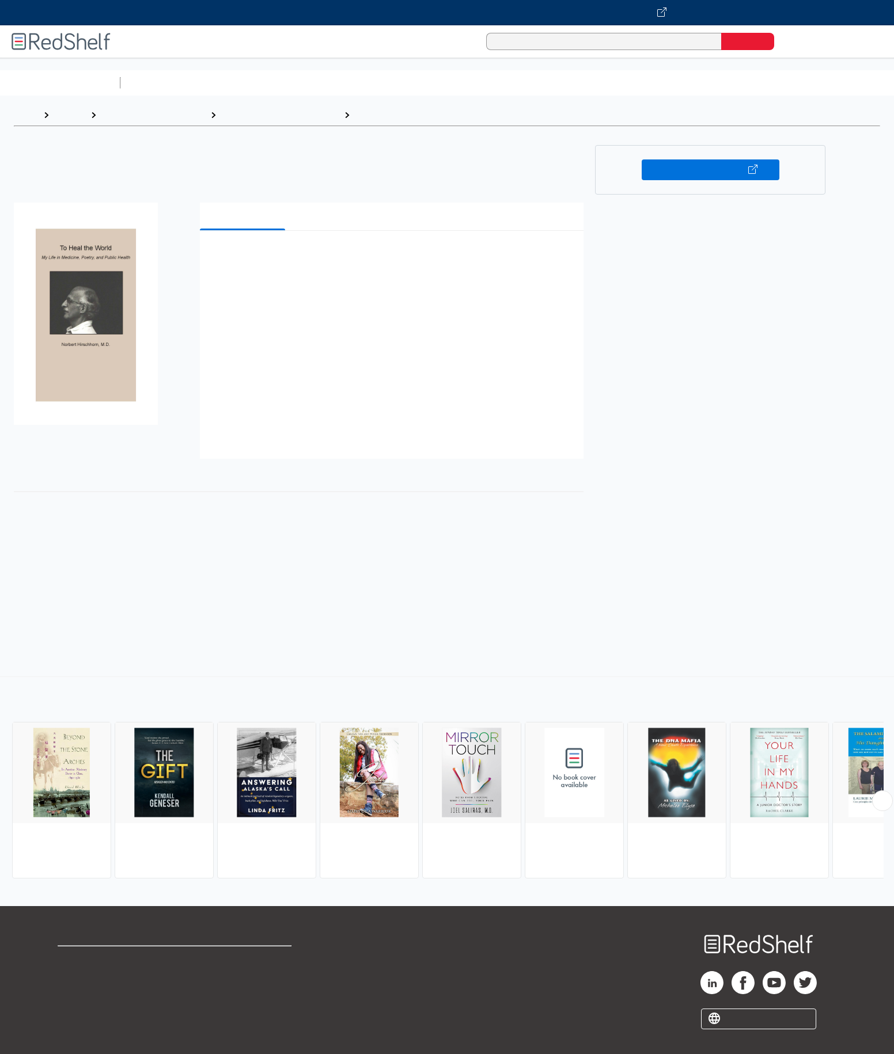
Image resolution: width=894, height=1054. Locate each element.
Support (75, 978)
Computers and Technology (329, 82)
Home (26, 114)
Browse (69, 114)
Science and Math (226, 82)
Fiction (651, 82)
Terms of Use (243, 959)
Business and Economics (447, 82)
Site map (77, 1015)
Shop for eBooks (94, 959)
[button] (394, 257)
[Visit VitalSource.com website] (447, 12)
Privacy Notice (90, 996)
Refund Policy (243, 978)
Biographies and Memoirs (153, 114)
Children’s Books (764, 82)
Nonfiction (697, 82)
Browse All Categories (60, 82)
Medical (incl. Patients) (404, 114)
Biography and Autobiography (280, 114)
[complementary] (447, 778)
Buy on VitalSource (710, 169)
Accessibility (240, 996)
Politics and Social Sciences (567, 82)
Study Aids (155, 82)
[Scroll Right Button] (882, 800)
